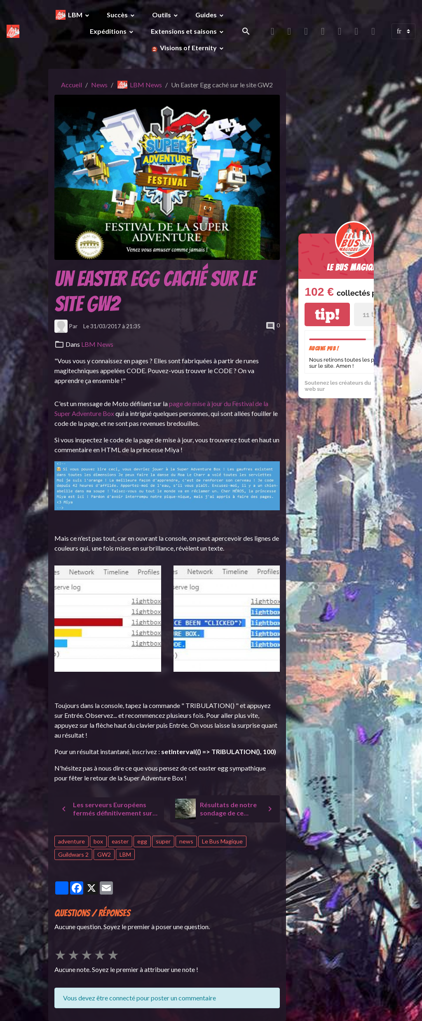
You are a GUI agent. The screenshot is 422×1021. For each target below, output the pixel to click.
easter (120, 841)
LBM (76, 15)
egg (142, 841)
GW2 (104, 854)
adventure (71, 841)
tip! (327, 314)
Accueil (71, 85)
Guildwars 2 (73, 854)
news (186, 841)
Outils (162, 15)
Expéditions (109, 31)
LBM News (146, 85)
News (99, 85)
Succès (118, 15)
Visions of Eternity (188, 47)
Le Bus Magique (222, 841)
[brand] (13, 31)
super (163, 841)
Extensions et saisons (184, 31)
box (98, 841)
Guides (206, 15)
